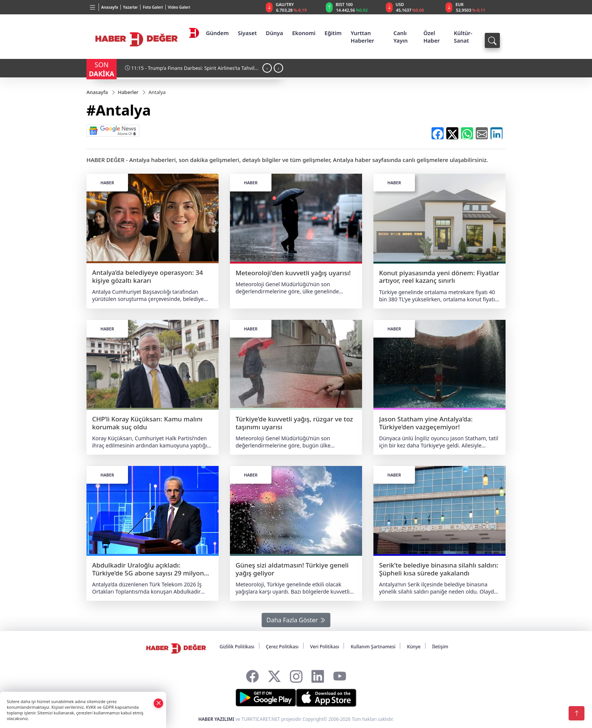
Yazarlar (130, 7)
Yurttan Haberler (362, 36)
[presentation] (267, 67)
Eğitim (333, 33)
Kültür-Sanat (463, 36)
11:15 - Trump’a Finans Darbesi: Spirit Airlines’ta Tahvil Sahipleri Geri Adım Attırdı (189, 71)
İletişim (440, 646)
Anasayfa (109, 7)
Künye (414, 646)
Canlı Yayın (400, 36)
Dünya (274, 33)
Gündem (217, 33)
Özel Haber (431, 36)
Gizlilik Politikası (236, 646)
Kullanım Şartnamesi (373, 646)
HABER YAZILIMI (216, 719)
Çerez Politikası (282, 646)
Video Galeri (179, 7)
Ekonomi (304, 33)
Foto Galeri (153, 7)
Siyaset (247, 33)
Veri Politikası (324, 646)
